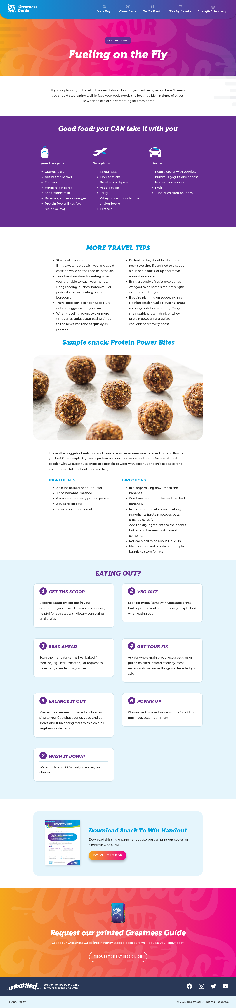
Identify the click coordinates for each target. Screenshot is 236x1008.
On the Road (151, 11)
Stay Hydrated (179, 11)
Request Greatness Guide (118, 956)
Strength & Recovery (212, 11)
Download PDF (107, 855)
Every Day (103, 11)
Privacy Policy (16, 1002)
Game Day (126, 11)
